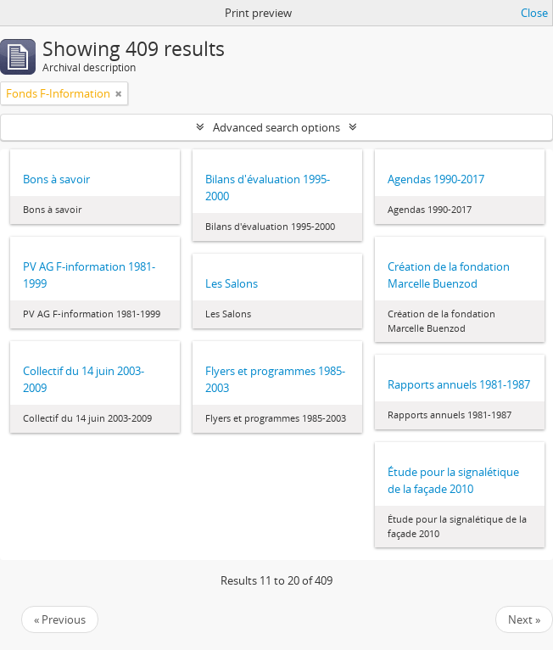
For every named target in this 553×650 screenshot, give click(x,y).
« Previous (60, 619)
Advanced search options (276, 127)
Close (534, 12)
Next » (524, 619)
